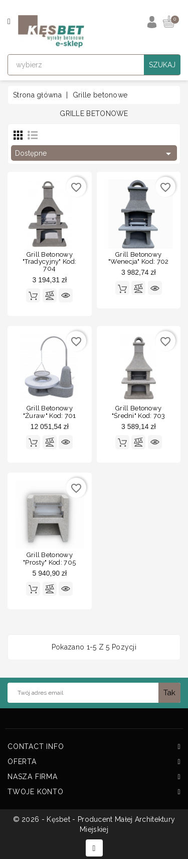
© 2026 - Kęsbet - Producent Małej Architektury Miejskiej (94, 824)
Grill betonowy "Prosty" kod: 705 (49, 558)
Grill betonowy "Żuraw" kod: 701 (49, 411)
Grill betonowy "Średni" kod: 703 (138, 411)
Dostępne (94, 154)
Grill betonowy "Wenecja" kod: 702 (138, 258)
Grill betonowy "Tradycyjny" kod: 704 (49, 262)
